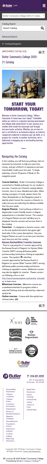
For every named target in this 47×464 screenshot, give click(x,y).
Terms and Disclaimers (31, 451)
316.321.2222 (37, 376)
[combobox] (23, 15)
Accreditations (12, 421)
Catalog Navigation (13, 44)
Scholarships (32, 410)
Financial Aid (31, 399)
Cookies (9, 434)
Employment (11, 409)
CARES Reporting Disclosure (10, 438)
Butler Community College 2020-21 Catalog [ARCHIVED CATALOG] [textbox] (24, 16)
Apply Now (31, 389)
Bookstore (31, 392)
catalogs (9, 458)
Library (29, 402)
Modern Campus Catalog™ (28, 461)
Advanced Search (9, 36)
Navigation (44, 5)
